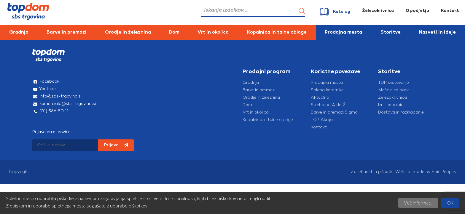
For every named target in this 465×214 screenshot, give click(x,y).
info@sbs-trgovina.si (57, 96)
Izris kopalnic (390, 105)
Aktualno (320, 97)
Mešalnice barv (393, 90)
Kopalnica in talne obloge (277, 32)
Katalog (341, 12)
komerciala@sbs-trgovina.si (64, 104)
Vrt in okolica (213, 32)
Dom (174, 32)
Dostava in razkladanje (401, 112)
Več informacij (418, 203)
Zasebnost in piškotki (372, 172)
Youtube (44, 89)
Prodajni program (267, 72)
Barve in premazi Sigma (334, 112)
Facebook (46, 81)
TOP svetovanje (393, 83)
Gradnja (18, 32)
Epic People (443, 172)
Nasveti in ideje (437, 32)
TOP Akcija (322, 120)
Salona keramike (327, 90)
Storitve (390, 32)
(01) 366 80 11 (50, 111)
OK (450, 203)
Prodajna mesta (343, 32)
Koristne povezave (335, 72)
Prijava (116, 145)
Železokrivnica (378, 11)
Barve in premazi (67, 32)
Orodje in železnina (128, 32)
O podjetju (417, 11)
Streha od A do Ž (328, 105)
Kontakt (450, 11)
